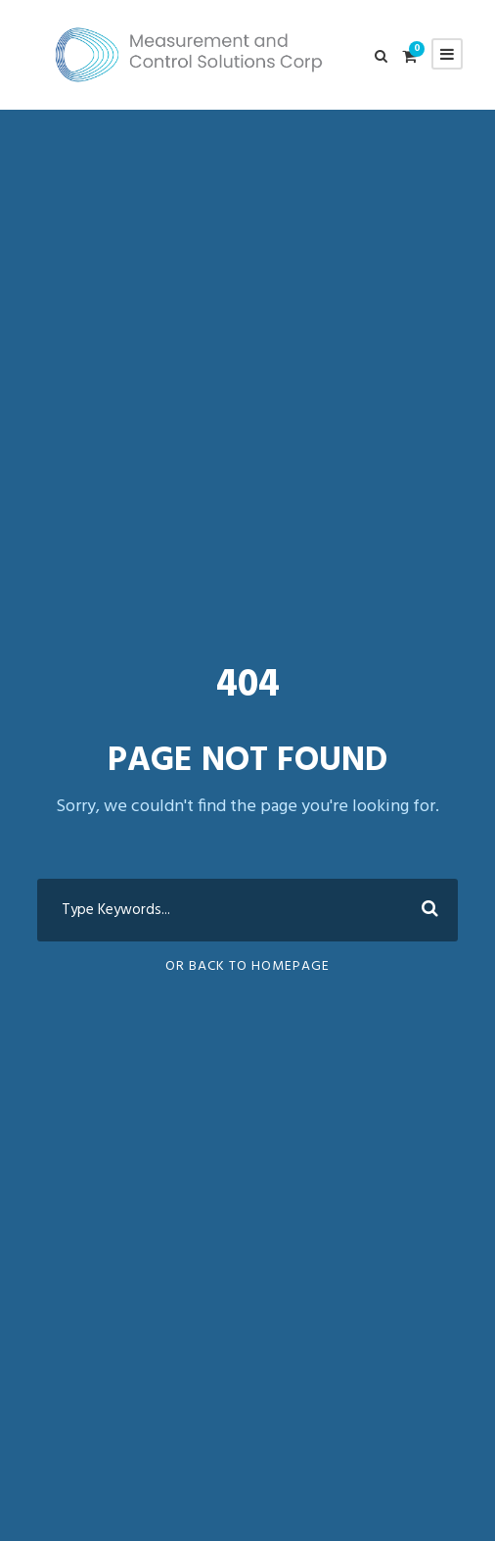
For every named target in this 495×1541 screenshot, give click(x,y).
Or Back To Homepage (247, 966)
